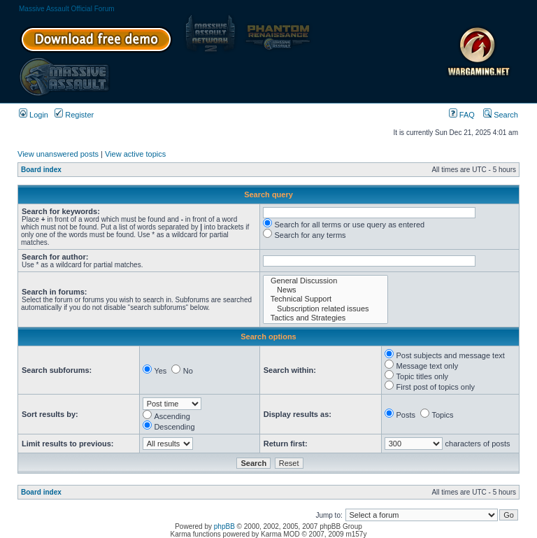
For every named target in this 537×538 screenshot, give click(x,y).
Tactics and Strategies (325, 318)
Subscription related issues (325, 308)
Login (33, 115)
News (325, 290)
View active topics (135, 154)
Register (74, 115)
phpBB (224, 526)
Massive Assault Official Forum (67, 9)
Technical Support (325, 299)
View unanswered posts (58, 154)
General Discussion (325, 280)
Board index (41, 170)
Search (500, 115)
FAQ (462, 115)
